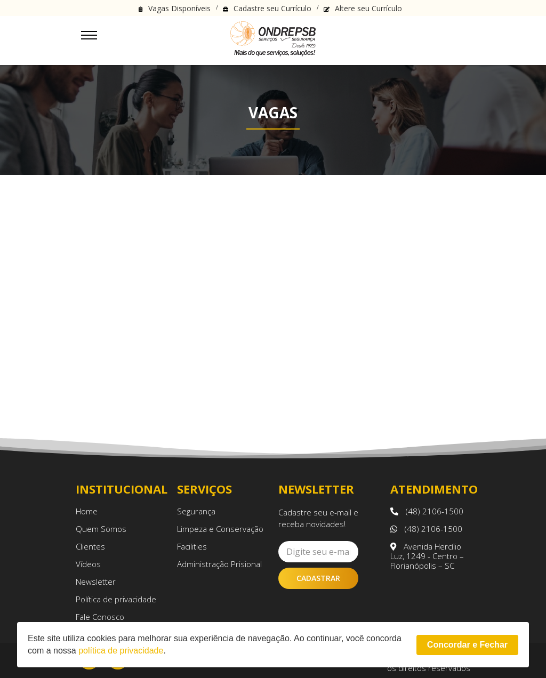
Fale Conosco (100, 616)
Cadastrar (318, 578)
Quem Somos (101, 528)
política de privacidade (120, 650)
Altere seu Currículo (368, 8)
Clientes (90, 546)
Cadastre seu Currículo (272, 8)
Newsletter (96, 581)
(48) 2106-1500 (426, 511)
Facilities (192, 546)
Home (87, 511)
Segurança (196, 511)
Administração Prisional (219, 564)
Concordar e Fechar (467, 644)
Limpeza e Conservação (220, 528)
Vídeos (88, 564)
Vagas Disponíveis (179, 8)
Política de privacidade (116, 599)
